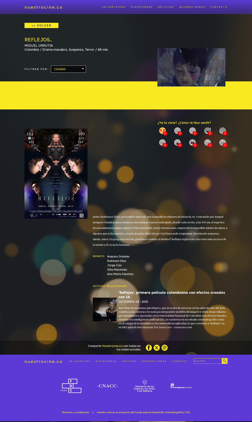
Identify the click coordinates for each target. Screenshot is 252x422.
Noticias (166, 7)
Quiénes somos (192, 7)
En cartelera (114, 7)
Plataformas (142, 7)
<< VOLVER (41, 25)
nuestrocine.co (43, 7)
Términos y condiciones (75, 413)
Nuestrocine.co (112, 347)
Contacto (219, 7)
